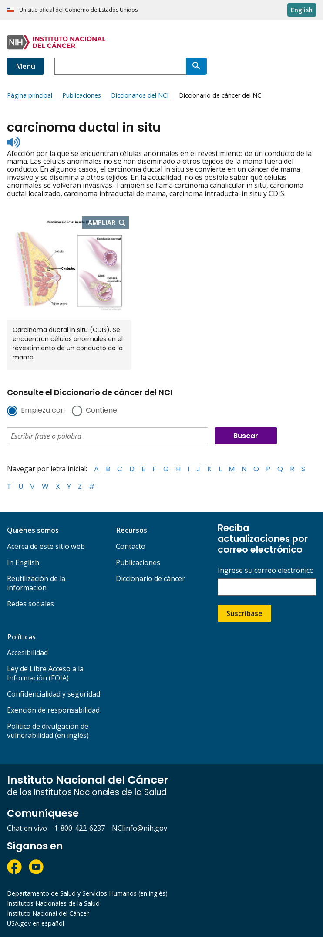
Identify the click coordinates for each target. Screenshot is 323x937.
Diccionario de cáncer (150, 578)
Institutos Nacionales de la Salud (53, 903)
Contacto (130, 546)
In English (23, 562)
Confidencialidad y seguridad (53, 694)
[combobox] (120, 66)
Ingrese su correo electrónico (266, 570)
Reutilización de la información (36, 583)
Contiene (101, 410)
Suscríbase (244, 613)
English (302, 10)
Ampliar (108, 223)
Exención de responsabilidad (53, 710)
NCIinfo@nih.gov (139, 828)
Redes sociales (30, 604)
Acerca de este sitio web (46, 546)
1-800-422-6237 (79, 828)
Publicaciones (138, 562)
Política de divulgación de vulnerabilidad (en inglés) (48, 730)
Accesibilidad (27, 652)
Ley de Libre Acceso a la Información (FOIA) (45, 673)
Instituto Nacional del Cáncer (48, 913)
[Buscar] (196, 66)
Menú (25, 66)
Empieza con (43, 410)
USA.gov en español (35, 923)
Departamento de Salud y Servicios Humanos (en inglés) (87, 893)
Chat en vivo (27, 828)
